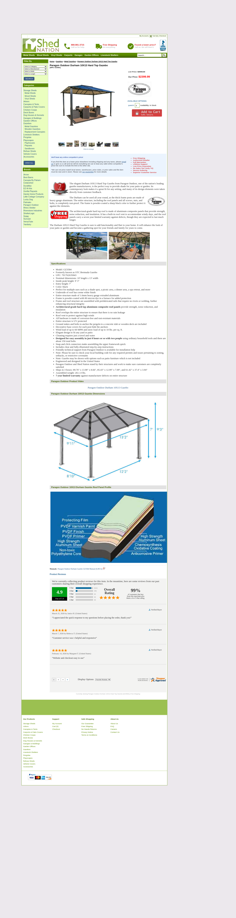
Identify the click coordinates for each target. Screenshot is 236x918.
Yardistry (27, 224)
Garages (78, 55)
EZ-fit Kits (28, 188)
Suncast (27, 219)
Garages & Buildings (33, 118)
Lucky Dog (28, 199)
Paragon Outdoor (31, 205)
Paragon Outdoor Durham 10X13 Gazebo (108, 387)
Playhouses (30, 143)
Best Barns (28, 177)
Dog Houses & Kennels (34, 115)
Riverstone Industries (33, 210)
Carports (68, 55)
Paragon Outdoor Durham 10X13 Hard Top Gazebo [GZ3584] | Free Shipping (114, 694)
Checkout (162, 36)
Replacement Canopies (35, 132)
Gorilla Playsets (30, 191)
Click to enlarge (88, 149)
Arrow (26, 175)
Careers (113, 729)
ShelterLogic (29, 213)
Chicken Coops (30, 110)
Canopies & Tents (31, 104)
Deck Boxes (29, 112)
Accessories (29, 157)
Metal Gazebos (31, 126)
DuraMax (28, 186)
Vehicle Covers (30, 154)
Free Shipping (87, 726)
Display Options (86, 679)
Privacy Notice (87, 732)
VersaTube (28, 221)
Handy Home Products (33, 194)
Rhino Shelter (30, 208)
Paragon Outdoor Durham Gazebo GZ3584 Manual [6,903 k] (81, 569)
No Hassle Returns (89, 729)
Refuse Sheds (30, 151)
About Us (114, 723)
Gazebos (27, 123)
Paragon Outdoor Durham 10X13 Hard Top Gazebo (97, 61)
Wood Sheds (43, 55)
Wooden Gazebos (32, 129)
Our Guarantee (87, 723)
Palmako (27, 202)
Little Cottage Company (34, 197)
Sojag (26, 216)
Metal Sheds (29, 55)
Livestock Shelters (109, 55)
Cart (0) (155, 36)
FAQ (112, 726)
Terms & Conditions (89, 735)
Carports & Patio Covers (34, 107)
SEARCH (29, 79)
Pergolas (27, 137)
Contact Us (114, 732)
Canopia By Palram (32, 180)
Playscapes (29, 140)
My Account (143, 36)
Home (52, 61)
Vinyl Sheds (56, 55)
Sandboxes (29, 148)
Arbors (26, 101)
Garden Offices (92, 55)
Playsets (28, 146)
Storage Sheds (30, 90)
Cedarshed (28, 183)
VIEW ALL (29, 163)
